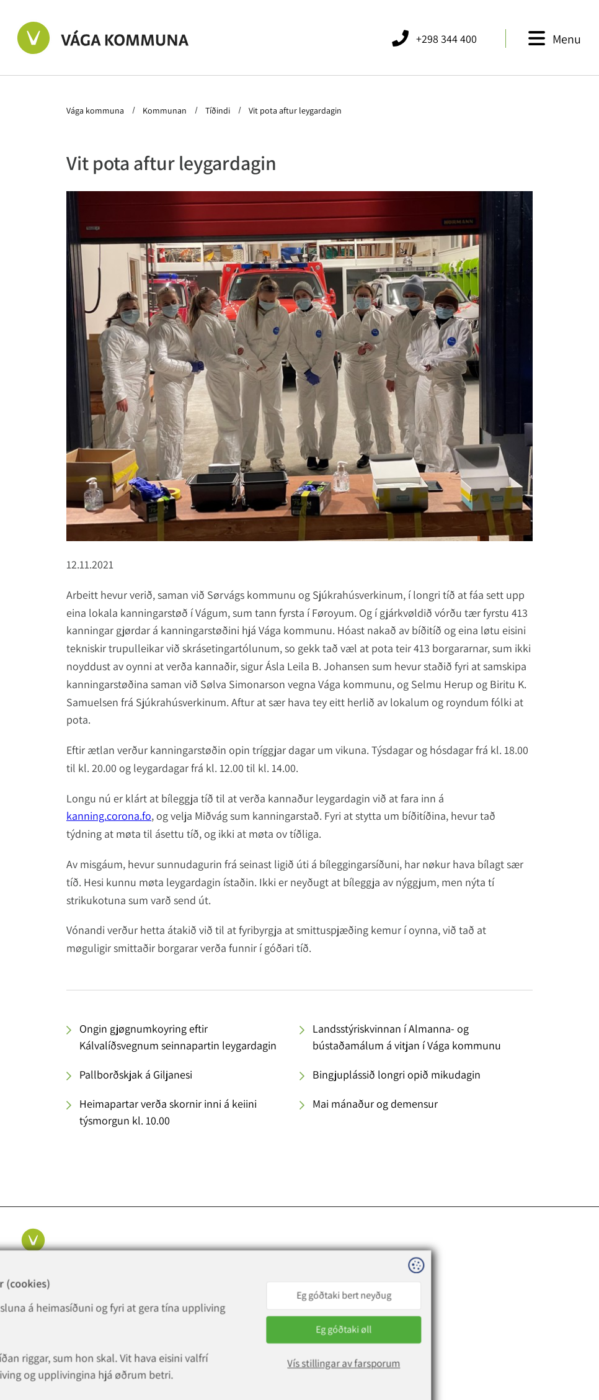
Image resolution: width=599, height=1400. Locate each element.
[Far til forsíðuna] (100, 37)
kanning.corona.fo (108, 816)
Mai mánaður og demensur (375, 1104)
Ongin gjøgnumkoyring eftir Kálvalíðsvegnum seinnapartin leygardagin (178, 1036)
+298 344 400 (184, 1281)
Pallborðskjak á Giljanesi (135, 1074)
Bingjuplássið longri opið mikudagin (397, 1074)
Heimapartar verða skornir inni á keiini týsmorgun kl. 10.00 (168, 1112)
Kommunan (165, 110)
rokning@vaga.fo (184, 1310)
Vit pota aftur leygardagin (294, 110)
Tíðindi (217, 110)
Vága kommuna (96, 110)
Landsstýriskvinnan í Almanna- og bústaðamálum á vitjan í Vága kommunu (407, 1036)
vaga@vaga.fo (177, 1296)
